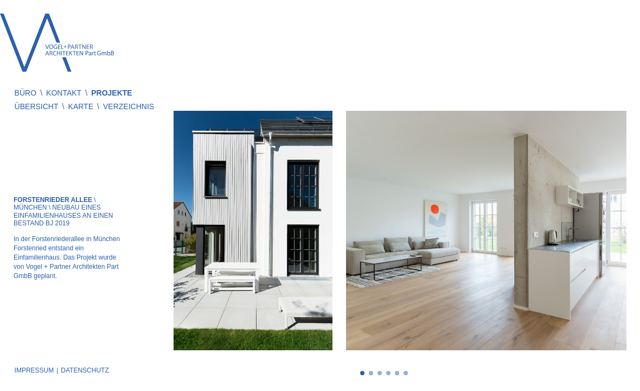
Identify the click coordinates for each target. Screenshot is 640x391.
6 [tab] (405, 373)
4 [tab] (388, 373)
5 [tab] (397, 373)
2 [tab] (371, 373)
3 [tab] (379, 373)
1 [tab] (362, 373)
